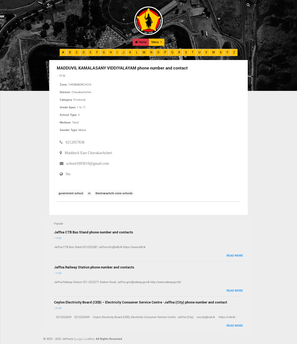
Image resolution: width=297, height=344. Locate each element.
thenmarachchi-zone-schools (114, 193)
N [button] (151, 52)
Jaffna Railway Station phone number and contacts (94, 267)
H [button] (111, 52)
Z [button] (234, 52)
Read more (235, 255)
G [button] (104, 52)
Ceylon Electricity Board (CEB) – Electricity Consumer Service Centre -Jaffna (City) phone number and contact (140, 302)
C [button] (77, 52)
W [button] (213, 52)
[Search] (248, 5)
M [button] (144, 52)
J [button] (123, 52)
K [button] (130, 52)
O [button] (158, 52)
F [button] (97, 52)
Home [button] (141, 42)
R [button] (179, 52)
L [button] (137, 52)
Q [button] (172, 52)
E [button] (90, 52)
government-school (71, 193)
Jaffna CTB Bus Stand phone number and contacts (93, 232)
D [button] (84, 52)
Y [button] (227, 52)
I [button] (117, 52)
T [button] (193, 52)
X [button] (221, 52)
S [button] (186, 52)
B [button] (70, 52)
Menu (155, 42)
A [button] (63, 52)
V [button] (206, 52)
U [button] (199, 52)
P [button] (165, 52)
